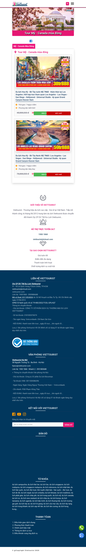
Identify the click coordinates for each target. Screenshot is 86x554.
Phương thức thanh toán (24, 525)
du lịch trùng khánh (19, 506)
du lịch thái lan (33, 484)
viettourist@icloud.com (43, 239)
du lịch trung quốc (44, 495)
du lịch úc (16, 498)
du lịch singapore (56, 484)
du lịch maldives (63, 493)
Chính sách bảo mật (22, 528)
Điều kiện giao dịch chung (24, 522)
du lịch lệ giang (36, 504)
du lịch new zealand (29, 498)
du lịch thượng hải (53, 501)
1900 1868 (43, 234)
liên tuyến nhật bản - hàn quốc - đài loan (53, 490)
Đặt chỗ (65, 112)
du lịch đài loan (30, 490)
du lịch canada (67, 495)
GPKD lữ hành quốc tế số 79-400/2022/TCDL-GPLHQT (33, 303)
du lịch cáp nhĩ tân (35, 506)
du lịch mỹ (57, 495)
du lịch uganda (25, 501)
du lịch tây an (24, 504)
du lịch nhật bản (63, 487)
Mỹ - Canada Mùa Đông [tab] (24, 46)
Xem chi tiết (53, 112)
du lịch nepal (26, 493)
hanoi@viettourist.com (21, 366)
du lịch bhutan (50, 493)
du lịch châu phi (30, 495)
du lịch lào (44, 484)
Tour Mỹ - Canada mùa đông (32, 52)
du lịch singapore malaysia (31, 487)
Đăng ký (68, 425)
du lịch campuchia (19, 484)
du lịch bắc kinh (38, 501)
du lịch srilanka (38, 493)
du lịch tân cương (51, 506)
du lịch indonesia (49, 487)
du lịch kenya (55, 498)
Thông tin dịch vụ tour (23, 531)
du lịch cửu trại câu (51, 504)
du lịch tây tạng (66, 504)
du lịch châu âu (43, 498)
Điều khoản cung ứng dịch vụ (25, 533)
